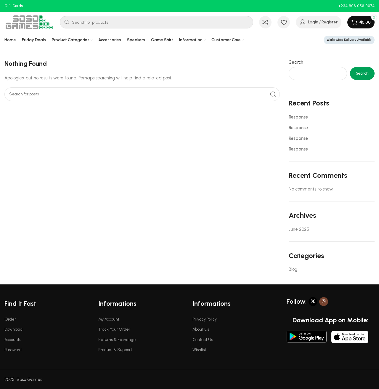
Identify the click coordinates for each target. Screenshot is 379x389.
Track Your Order (114, 329)
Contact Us (202, 339)
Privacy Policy (204, 319)
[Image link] (307, 336)
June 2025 (299, 229)
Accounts (12, 339)
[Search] (156, 22)
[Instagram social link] (323, 301)
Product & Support (115, 349)
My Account (108, 319)
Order (10, 319)
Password (13, 349)
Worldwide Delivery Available (349, 40)
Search (296, 62)
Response (298, 117)
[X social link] (313, 301)
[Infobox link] (356, 6)
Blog (293, 269)
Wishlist (199, 349)
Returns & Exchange (117, 339)
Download (13, 329)
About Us (200, 329)
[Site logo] (29, 22)
